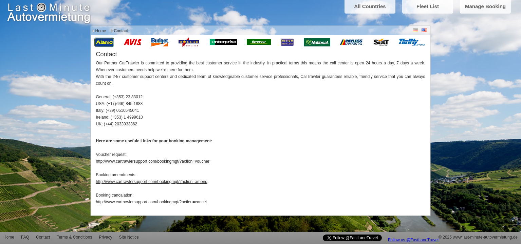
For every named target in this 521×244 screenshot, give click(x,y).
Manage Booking (485, 6)
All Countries (370, 6)
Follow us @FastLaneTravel (413, 240)
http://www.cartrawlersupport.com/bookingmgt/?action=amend (152, 181)
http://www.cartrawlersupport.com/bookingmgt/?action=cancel (151, 202)
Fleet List (427, 6)
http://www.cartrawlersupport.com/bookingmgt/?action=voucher (153, 161)
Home (100, 30)
